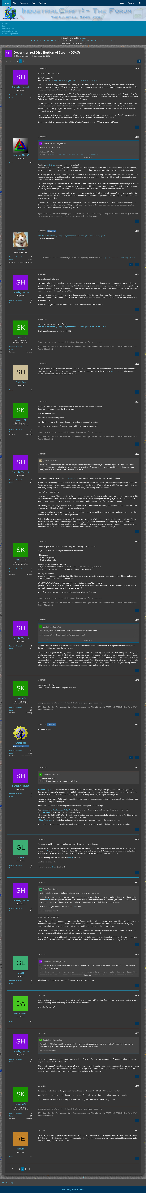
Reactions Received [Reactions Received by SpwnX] (15, 257)
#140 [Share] (137, 1130)
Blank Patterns (45, 820)
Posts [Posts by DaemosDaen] (11, 1021)
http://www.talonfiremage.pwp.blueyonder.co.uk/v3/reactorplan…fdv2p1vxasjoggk (70, 236)
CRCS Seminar (70, 478)
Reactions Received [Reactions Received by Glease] (15, 865)
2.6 (52, 40)
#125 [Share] (137, 319)
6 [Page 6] (17, 61)
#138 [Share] (137, 1033)
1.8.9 (91, 40)
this (112, 371)
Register (131, 3)
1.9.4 (97, 40)
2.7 (56, 40)
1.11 (107, 40)
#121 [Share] (137, 69)
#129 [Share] (137, 541)
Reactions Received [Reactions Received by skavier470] (15, 347)
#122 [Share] (137, 137)
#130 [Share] (137, 620)
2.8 (60, 40)
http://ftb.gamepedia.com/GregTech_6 (118, 257)
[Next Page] (27, 61)
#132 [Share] (137, 724)
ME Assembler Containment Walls (55, 810)
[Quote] (137, 127)
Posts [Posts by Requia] (11, 1156)
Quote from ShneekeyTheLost (54, 144)
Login (122, 3)
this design (49, 165)
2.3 (44, 40)
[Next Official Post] (131, 264)
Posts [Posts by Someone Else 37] (11, 163)
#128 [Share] (137, 454)
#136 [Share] (137, 954)
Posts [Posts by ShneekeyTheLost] (11, 97)
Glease (54, 867)
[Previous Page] (7, 61)
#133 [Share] (137, 768)
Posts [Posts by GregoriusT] (11, 753)
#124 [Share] (137, 274)
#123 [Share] (137, 231)
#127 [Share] (137, 402)
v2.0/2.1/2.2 (36, 40)
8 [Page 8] (23, 61)
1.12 (112, 40)
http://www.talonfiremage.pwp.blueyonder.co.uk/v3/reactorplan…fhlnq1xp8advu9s (71, 327)
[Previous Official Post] (131, 757)
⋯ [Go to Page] (14, 61)
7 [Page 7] (20, 61)
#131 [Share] (137, 680)
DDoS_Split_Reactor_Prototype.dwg (62, 80)
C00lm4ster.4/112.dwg (86, 80)
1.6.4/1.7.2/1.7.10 (80, 40)
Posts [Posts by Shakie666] (11, 390)
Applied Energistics (45, 789)
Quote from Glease (50, 889)
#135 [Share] (137, 882)
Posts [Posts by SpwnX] (11, 260)
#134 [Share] (137, 839)
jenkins (82, 38)
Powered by (73, 1189)
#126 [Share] (137, 364)
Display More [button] (88, 157)
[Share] (139, 61)
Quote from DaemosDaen (53, 1040)
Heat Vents (46, 812)
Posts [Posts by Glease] (11, 868)
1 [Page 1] (10, 61)
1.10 (102, 40)
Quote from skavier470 (52, 627)
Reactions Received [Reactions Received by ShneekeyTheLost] (15, 95)
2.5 (48, 40)
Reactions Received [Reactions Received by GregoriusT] (15, 750)
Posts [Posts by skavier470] (11, 349)
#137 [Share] (137, 995)
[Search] (140, 3)
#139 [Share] (137, 1086)
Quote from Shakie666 (52, 461)
